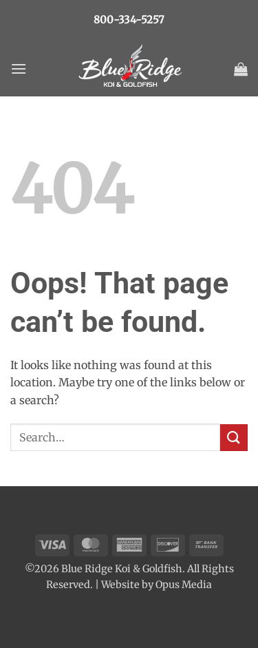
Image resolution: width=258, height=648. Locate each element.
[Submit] (234, 437)
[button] (18, 68)
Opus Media (183, 584)
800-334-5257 (129, 19)
